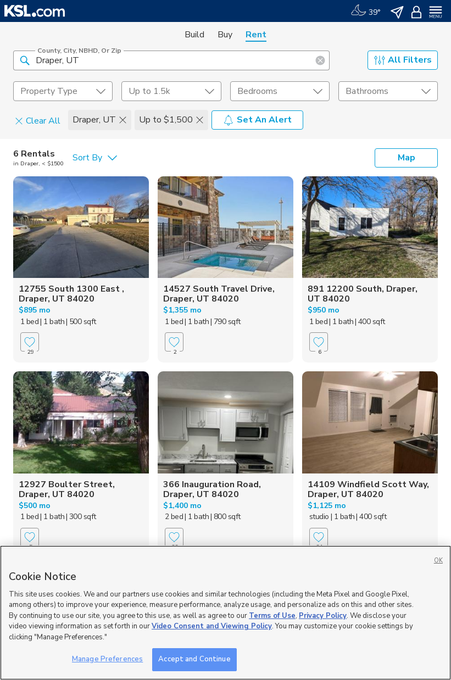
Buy (225, 35)
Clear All (37, 120)
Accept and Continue (194, 659)
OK (438, 560)
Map (406, 158)
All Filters (403, 60)
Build (194, 35)
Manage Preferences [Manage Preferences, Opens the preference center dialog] (107, 659)
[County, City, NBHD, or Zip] (171, 60)
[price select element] (171, 91)
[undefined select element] (63, 91)
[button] (24, 59)
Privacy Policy (323, 616)
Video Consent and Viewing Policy (212, 626)
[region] (225, 612)
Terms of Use (272, 616)
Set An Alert (257, 120)
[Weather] (365, 11)
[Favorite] (29, 342)
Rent (256, 35)
